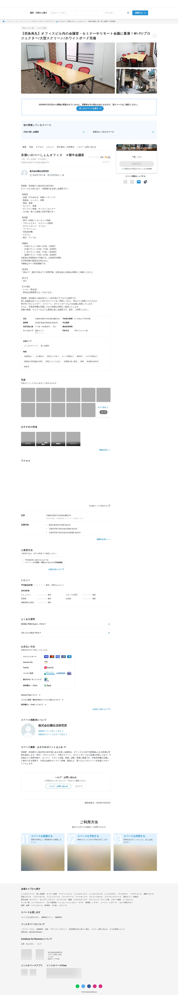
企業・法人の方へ (27, 944)
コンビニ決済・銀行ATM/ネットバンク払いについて (42, 699)
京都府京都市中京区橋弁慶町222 (35, 162)
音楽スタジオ (26, 897)
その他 (54, 905)
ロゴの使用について (117, 929)
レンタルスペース (23, 21)
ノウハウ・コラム (27, 929)
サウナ (80, 902)
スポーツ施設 (116, 900)
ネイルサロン (123, 894)
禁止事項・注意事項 (65, 147)
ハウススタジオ (39, 897)
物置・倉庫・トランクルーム (32, 905)
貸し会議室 (45, 346)
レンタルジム (128, 900)
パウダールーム (136, 894)
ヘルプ (38, 944)
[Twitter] (83, 986)
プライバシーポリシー (58, 929)
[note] (100, 986)
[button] (54, 133)
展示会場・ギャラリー (29, 900)
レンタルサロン (110, 894)
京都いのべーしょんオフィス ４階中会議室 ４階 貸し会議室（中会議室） (92, 21)
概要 (24, 147)
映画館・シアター (92, 902)
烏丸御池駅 (70, 533)
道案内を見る (104, 539)
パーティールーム (65, 894)
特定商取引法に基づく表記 (79, 929)
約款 (46, 929)
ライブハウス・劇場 (64, 900)
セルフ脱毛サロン (126, 902)
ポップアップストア (47, 900)
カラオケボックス (80, 900)
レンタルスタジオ (96, 894)
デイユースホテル (96, 897)
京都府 (34, 21)
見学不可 (106, 162)
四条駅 (68, 529)
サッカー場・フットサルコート (32, 902)
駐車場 (47, 905)
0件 (109, 157)
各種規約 (39, 929)
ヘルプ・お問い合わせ (86, 147)
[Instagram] (95, 986)
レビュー (50, 147)
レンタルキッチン (80, 894)
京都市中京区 (49, 21)
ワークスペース (68, 897)
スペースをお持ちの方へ (30, 917)
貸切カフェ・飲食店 (130, 897)
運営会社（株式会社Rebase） (32, 932)
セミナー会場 (52, 894)
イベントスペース (53, 897)
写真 (31, 147)
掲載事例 (58, 917)
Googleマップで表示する (100, 506)
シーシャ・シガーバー (109, 902)
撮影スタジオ (149, 894)
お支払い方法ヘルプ (102, 709)
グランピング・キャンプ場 (99, 900)
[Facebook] (89, 986)
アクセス (40, 147)
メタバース (63, 905)
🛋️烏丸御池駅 (60, 21)
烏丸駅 (62, 525)
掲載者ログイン (47, 917)
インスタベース (8, 21)
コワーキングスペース (113, 897)
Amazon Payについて (31, 695)
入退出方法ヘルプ (56, 569)
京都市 (40, 21)
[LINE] (77, 986)
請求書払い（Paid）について (34, 704)
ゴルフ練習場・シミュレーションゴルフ (61, 902)
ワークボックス (81, 897)
